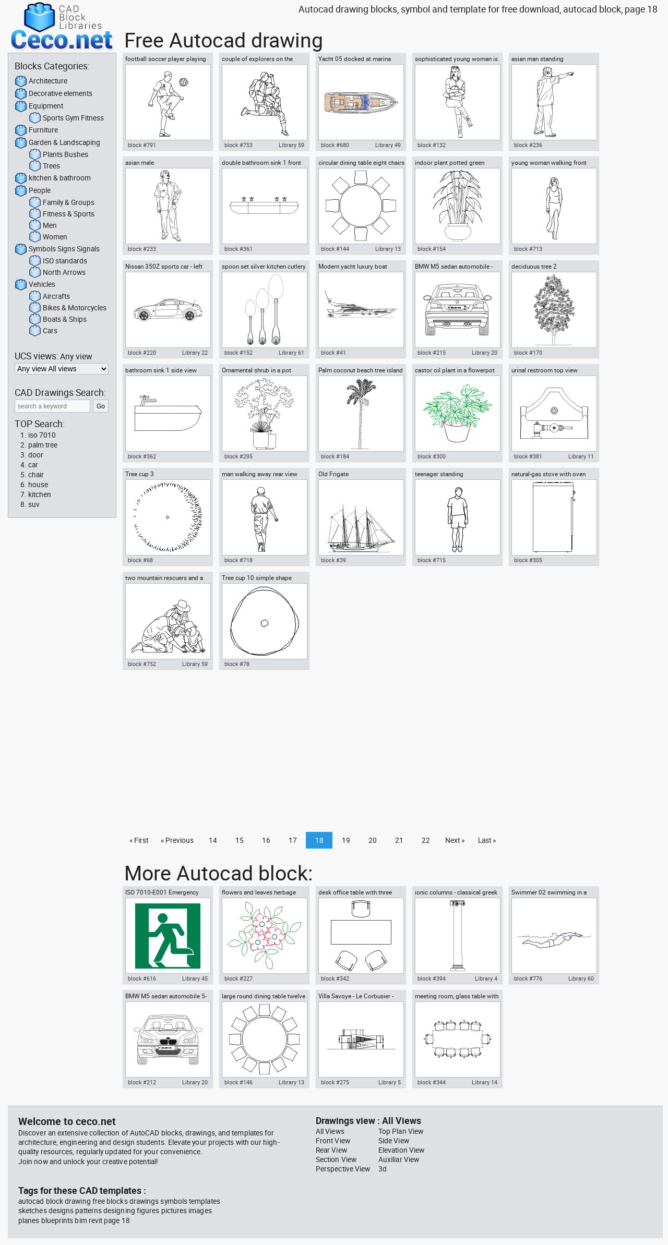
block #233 (142, 248)
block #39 (333, 560)
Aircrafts (49, 297)
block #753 (238, 145)
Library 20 (484, 352)
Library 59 (291, 145)
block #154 (432, 248)
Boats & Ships (58, 319)
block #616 (142, 978)
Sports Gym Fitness (66, 118)
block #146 (238, 1082)
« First (138, 840)
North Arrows (57, 273)
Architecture (41, 81)
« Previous (177, 840)
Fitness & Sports (61, 214)
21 (399, 840)
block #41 (333, 352)
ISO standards (58, 261)
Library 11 (581, 456)
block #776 (528, 978)
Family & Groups (61, 203)
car (33, 464)
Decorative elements (53, 94)
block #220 (142, 352)
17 (293, 840)
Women (48, 237)
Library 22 (195, 352)
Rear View (331, 1150)
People (33, 191)
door (35, 455)
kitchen (39, 494)
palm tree (42, 445)
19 (346, 840)
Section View (336, 1159)
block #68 (140, 560)
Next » (454, 840)
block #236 (528, 145)
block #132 (432, 145)
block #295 (238, 456)
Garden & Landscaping (57, 143)
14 (213, 840)
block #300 (432, 456)
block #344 (432, 1082)
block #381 (528, 456)
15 (239, 840)
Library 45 (195, 978)
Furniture (36, 130)
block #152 (238, 352)
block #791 (142, 145)
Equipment (39, 106)
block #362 (142, 456)
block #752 (142, 664)
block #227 (238, 978)
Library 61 (291, 352)
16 (266, 840)
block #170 (528, 352)
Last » (487, 840)
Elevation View (401, 1150)
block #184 (335, 456)
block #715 (432, 560)
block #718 (238, 560)
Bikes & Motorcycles (67, 308)
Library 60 (581, 978)
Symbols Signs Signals (57, 249)
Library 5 (389, 1082)
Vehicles (35, 285)
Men (43, 226)
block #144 (335, 248)
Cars (43, 331)
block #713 (528, 248)
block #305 (528, 560)
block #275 (335, 1082)
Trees (44, 166)
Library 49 (388, 145)
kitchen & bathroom (53, 178)
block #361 (238, 248)
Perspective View (343, 1169)
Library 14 (484, 1082)
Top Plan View (400, 1131)
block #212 (142, 1082)
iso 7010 (42, 435)
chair (36, 474)
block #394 (432, 978)
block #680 (335, 145)
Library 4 (486, 978)
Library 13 (388, 248)
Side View (393, 1140)
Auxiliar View (398, 1159)
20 (372, 840)
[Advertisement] (389, 754)
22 (426, 840)
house (38, 484)
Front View (333, 1140)
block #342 (335, 978)
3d (382, 1169)
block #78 (236, 664)
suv (34, 504)
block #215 (432, 352)
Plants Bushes (58, 155)
